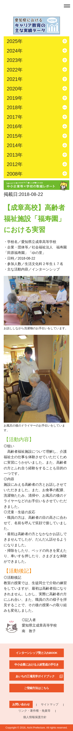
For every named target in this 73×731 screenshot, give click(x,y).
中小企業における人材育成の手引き (36, 664)
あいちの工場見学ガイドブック (35, 676)
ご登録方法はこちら (36, 688)
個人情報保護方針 (35, 717)
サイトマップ (49, 704)
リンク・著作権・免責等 (34, 710)
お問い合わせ (21, 704)
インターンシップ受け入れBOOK (36, 652)
